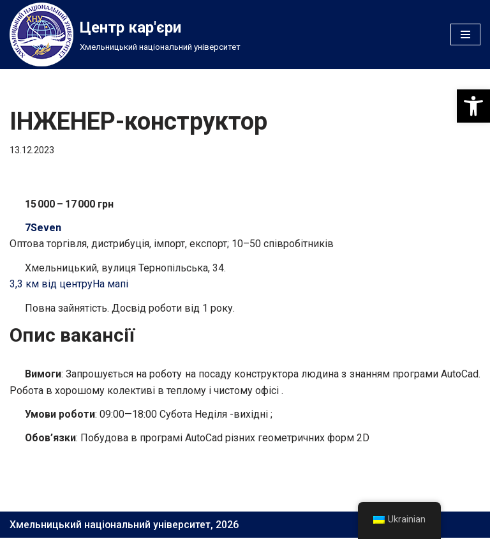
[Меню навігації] (465, 34)
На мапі (110, 284)
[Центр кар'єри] (125, 34)
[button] (473, 106)
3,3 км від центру (51, 284)
